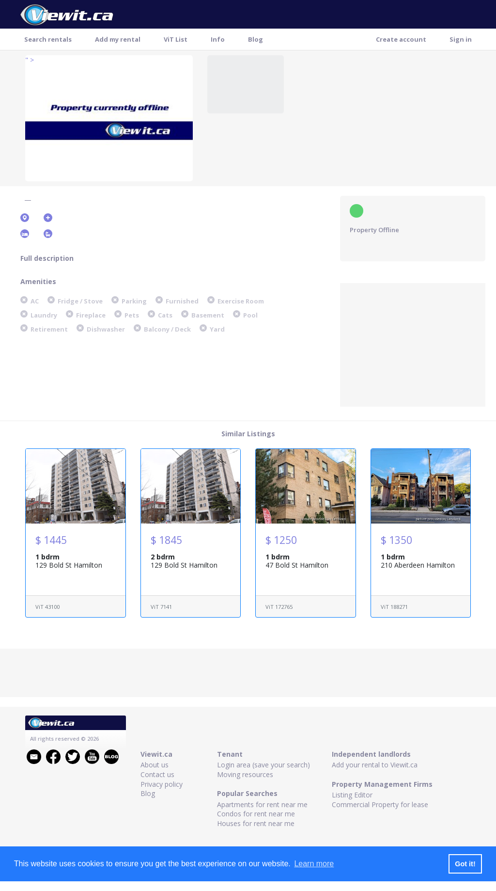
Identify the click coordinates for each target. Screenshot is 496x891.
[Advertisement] (412, 343)
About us (154, 764)
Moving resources (245, 774)
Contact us (157, 774)
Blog (255, 39)
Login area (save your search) (263, 764)
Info (218, 39)
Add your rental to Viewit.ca (375, 764)
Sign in (461, 39)
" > (29, 59)
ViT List (175, 39)
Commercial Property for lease (380, 804)
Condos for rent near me (256, 813)
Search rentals (48, 39)
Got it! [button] (465, 864)
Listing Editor (352, 794)
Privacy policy (161, 784)
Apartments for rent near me (262, 804)
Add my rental (117, 39)
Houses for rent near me (255, 823)
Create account (401, 39)
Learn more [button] (314, 863)
